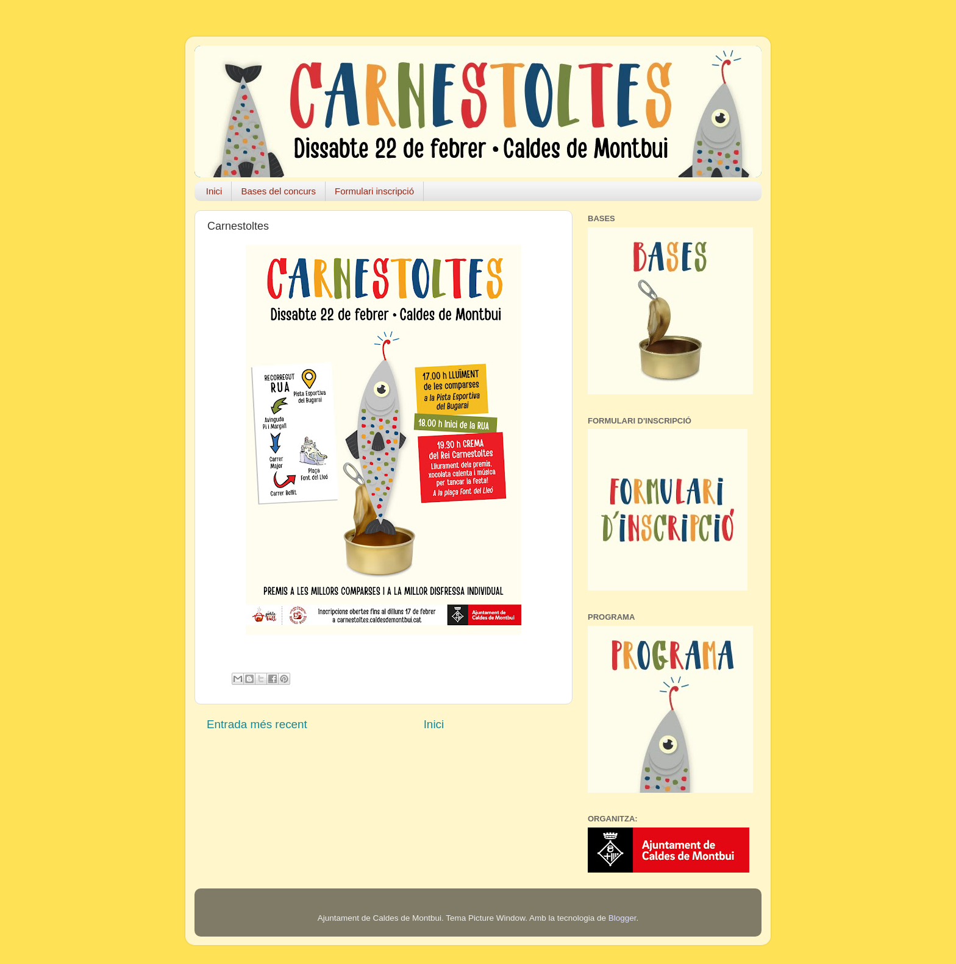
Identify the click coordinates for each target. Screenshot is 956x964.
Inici (214, 191)
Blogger (622, 918)
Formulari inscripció (374, 191)
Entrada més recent (257, 724)
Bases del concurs (278, 191)
